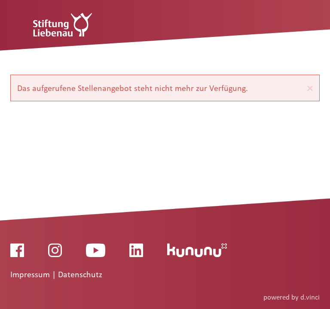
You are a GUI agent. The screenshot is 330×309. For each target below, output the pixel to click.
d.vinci (310, 297)
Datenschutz (80, 274)
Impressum (31, 274)
